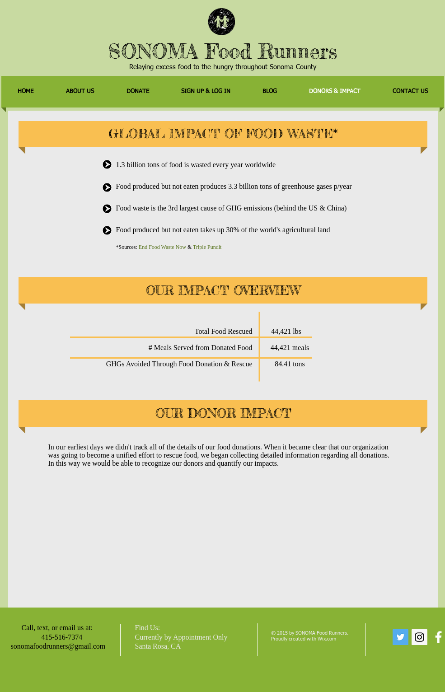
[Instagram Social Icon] (419, 637)
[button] (137, 92)
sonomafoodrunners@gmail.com (58, 646)
